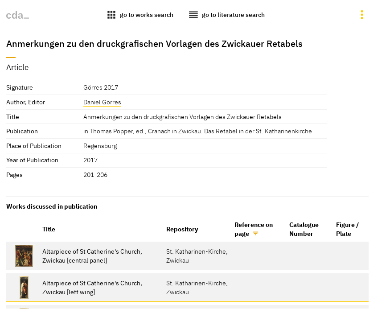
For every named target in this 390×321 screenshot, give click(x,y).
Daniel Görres (102, 102)
